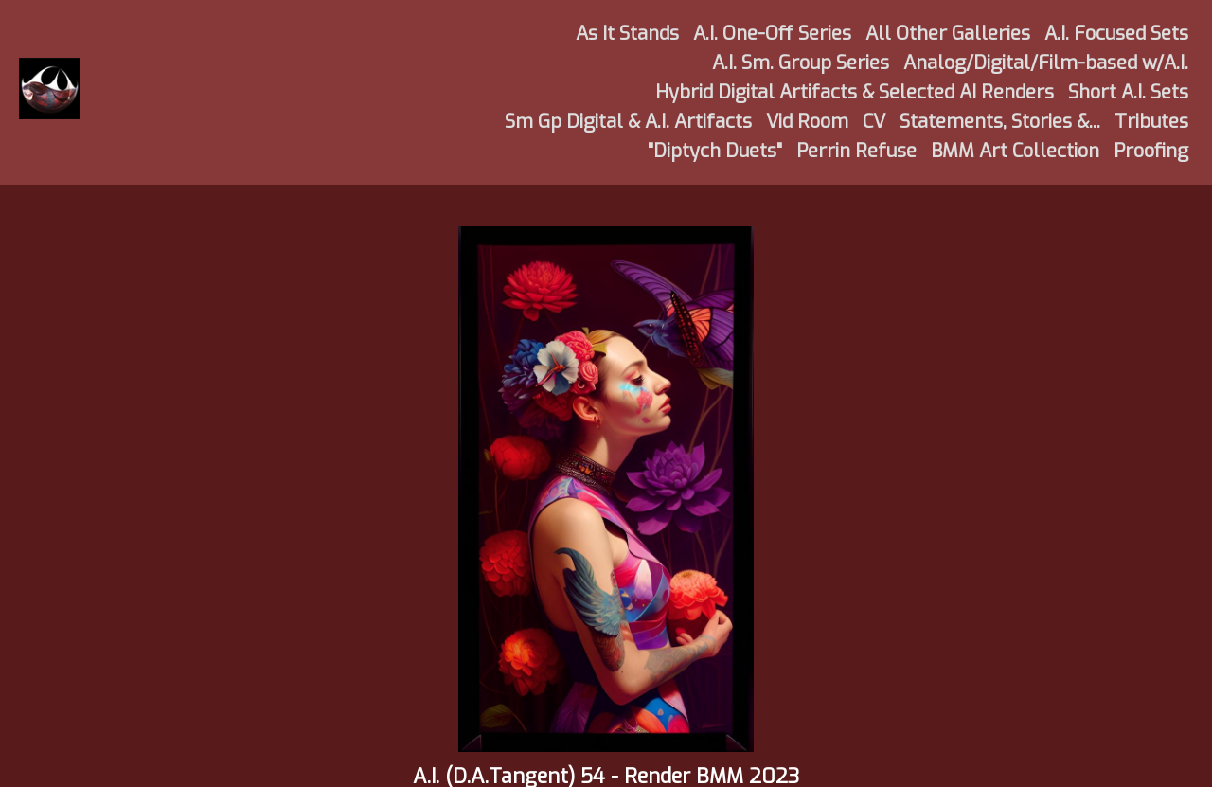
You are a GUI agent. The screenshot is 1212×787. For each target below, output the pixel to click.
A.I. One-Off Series (772, 33)
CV (874, 121)
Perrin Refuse (856, 151)
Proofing (1151, 151)
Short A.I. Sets (1128, 92)
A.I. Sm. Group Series (800, 63)
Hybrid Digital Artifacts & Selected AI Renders (854, 92)
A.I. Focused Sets (1116, 33)
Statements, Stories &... (1000, 121)
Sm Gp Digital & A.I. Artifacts (628, 121)
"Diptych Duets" (715, 151)
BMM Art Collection (1015, 151)
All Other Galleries (947, 33)
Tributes (1151, 121)
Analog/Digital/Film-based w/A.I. (1045, 63)
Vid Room (807, 121)
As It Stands (627, 33)
